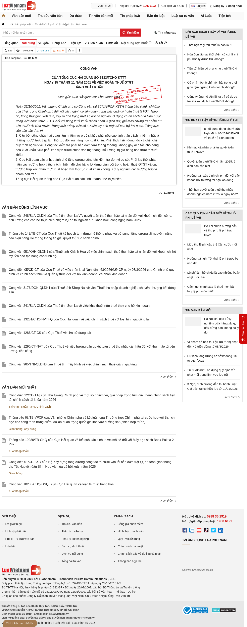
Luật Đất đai (62, 622)
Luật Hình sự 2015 (83, 622)
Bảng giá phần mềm (130, 524)
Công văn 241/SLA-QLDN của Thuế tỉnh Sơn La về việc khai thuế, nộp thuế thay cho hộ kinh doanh (80, 305)
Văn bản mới (21, 15)
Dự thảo (75, 15)
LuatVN (166, 192)
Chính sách (44, 406)
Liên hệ (10, 546)
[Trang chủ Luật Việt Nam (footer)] (21, 574)
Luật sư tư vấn (182, 15)
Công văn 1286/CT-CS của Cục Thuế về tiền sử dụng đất (50, 332)
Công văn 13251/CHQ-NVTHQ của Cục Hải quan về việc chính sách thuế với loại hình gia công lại (79, 319)
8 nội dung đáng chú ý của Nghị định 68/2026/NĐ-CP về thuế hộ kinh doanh (222, 133)
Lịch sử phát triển (16, 531)
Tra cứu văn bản (50, 15)
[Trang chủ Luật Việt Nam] (19, 6)
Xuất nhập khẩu (19, 451)
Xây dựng (30, 429)
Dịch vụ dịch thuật (73, 546)
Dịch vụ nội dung (72, 553)
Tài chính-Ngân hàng (22, 406)
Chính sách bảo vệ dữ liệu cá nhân (139, 553)
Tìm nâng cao (165, 32)
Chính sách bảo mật (130, 546)
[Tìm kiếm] (130, 33)
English (198, 5)
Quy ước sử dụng (129, 538)
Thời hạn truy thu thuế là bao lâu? (209, 45)
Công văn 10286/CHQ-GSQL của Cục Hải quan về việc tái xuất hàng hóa (61, 484)
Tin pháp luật (130, 15)
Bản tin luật (155, 15)
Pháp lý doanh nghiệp (75, 538)
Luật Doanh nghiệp (40, 622)
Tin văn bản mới (101, 15)
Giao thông (16, 429)
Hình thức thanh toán (131, 531)
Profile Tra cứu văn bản (20, 538)
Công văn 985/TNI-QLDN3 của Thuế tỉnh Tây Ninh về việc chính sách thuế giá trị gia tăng (73, 364)
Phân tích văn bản (72, 531)
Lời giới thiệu (13, 524)
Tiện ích (225, 15)
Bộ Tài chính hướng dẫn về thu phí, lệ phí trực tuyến (220, 230)
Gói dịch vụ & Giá (172, 5)
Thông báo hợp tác (129, 561)
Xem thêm (168, 376)
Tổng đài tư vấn (71, 561)
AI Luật (206, 15)
